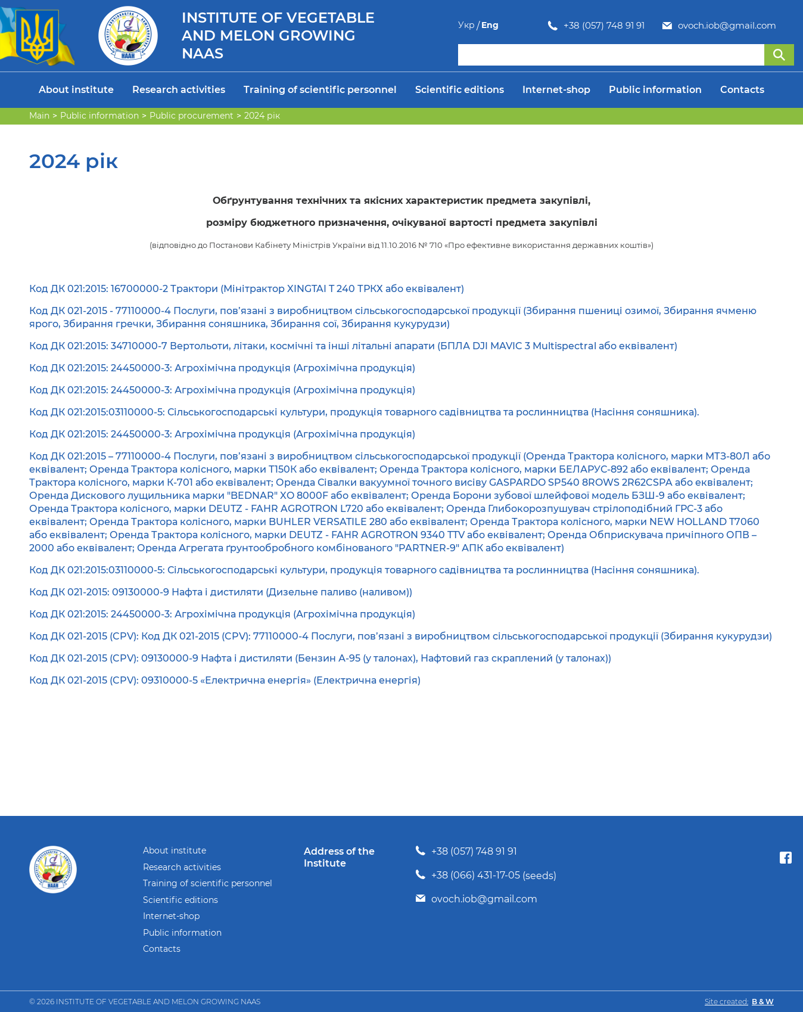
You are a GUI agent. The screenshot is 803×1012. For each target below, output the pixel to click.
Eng (785, 25)
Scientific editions (459, 89)
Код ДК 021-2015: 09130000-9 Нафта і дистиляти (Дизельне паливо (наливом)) (220, 592)
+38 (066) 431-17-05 (475, 875)
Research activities (178, 89)
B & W (763, 1001)
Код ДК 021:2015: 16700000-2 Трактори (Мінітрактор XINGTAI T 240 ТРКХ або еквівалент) (246, 288)
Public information (655, 89)
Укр (762, 25)
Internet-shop (556, 89)
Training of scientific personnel (320, 89)
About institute (76, 89)
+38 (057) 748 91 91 (514, 25)
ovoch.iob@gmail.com (637, 25)
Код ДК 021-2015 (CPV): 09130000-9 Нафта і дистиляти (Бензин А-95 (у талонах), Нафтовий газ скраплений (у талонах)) (320, 658)
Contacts (742, 89)
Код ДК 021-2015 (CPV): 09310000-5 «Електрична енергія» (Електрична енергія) (225, 680)
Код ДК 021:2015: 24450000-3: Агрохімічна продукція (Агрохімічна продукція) (222, 368)
